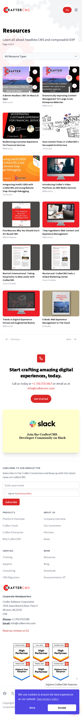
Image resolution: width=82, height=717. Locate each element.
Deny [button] (32, 707)
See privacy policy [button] (48, 699)
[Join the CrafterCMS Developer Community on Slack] (41, 431)
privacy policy (25, 493)
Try (67, 9)
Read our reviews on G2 (16, 630)
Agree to (20, 493)
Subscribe (11, 502)
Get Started (41, 398)
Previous (12, 339)
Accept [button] (62, 707)
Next (71, 339)
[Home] (16, 10)
